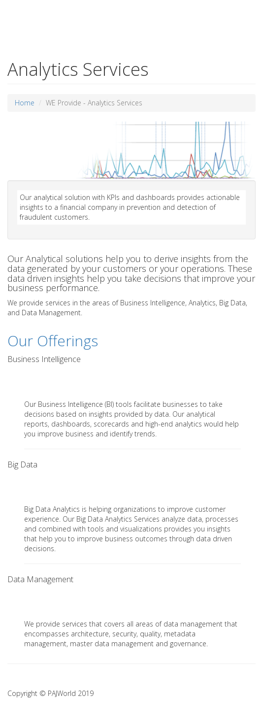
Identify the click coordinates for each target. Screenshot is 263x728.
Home (24, 102)
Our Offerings (52, 341)
